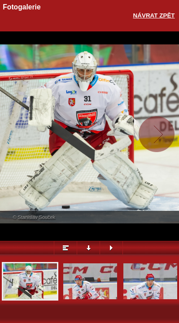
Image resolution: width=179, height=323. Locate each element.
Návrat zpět (154, 15)
